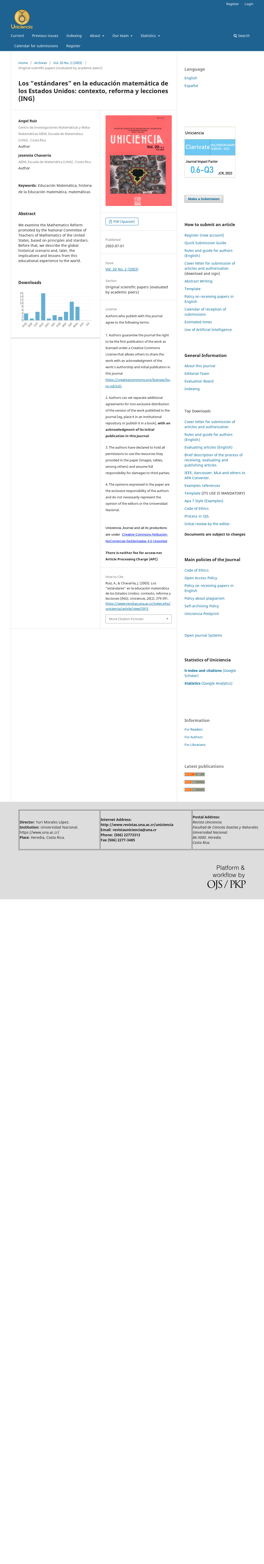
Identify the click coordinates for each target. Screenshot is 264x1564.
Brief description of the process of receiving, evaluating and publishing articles (213, 459)
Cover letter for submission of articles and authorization (209, 266)
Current (17, 35)
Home (23, 62)
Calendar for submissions (36, 45)
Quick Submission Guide (205, 242)
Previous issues (45, 35)
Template (192, 288)
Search (242, 35)
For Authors (193, 737)
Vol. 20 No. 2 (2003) (67, 62)
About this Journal (199, 365)
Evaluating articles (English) (208, 447)
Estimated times (198, 321)
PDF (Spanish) (124, 221)
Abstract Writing (198, 281)
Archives (40, 62)
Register (73, 45)
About (95, 35)
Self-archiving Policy (201, 606)
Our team (121, 35)
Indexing (74, 35)
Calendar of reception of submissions (205, 312)
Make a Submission (204, 198)
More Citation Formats (126, 619)
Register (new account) (204, 235)
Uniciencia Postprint (201, 613)
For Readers (193, 729)
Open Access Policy (200, 577)
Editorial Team (196, 373)
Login (249, 4)
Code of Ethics (196, 508)
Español (191, 85)
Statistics (149, 35)
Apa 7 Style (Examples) (203, 500)
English (190, 78)
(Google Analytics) (208, 683)
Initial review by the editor (207, 523)
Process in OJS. (197, 516)
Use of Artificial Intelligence (208, 329)
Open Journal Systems (203, 635)
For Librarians (194, 744)
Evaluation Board (199, 381)
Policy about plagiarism (204, 598)
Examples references (202, 485)
